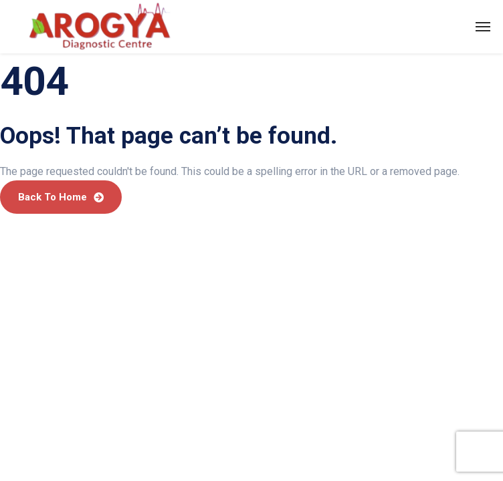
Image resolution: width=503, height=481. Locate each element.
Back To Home (61, 197)
